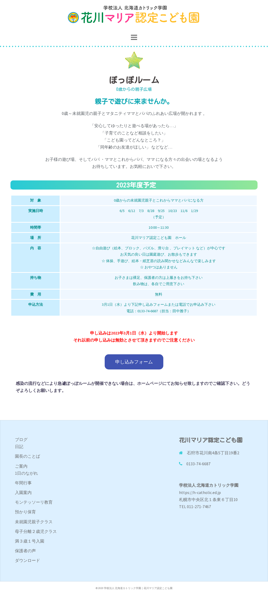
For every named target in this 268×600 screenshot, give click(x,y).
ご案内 (21, 466)
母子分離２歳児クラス (36, 531)
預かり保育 (25, 511)
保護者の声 (25, 550)
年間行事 (23, 482)
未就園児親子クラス (34, 521)
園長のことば (27, 456)
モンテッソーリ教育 (34, 502)
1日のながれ (26, 473)
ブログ (21, 439)
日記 (19, 446)
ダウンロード (27, 560)
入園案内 (23, 492)
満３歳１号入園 (29, 541)
